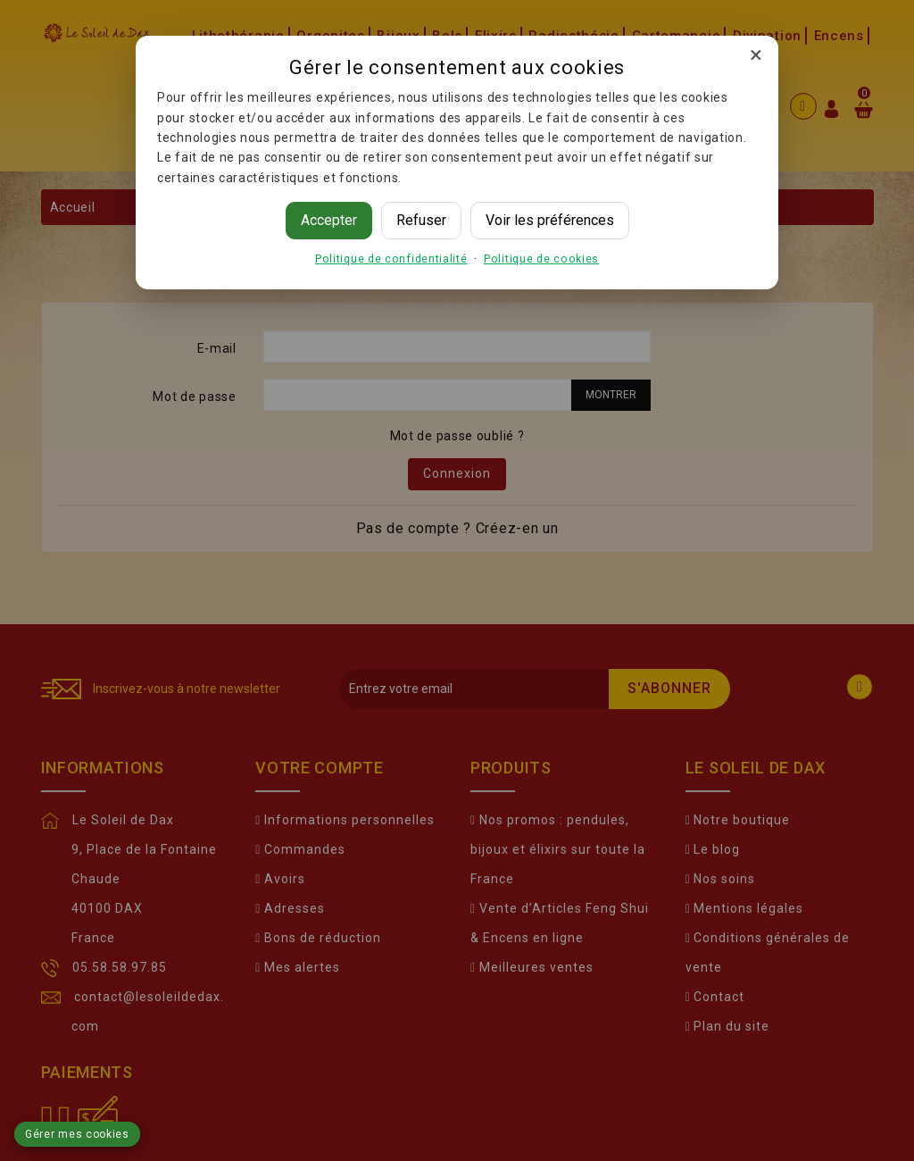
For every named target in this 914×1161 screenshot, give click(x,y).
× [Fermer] (756, 54)
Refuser (421, 220)
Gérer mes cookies (77, 1134)
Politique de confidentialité (391, 258)
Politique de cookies (541, 258)
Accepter (329, 220)
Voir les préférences (550, 220)
